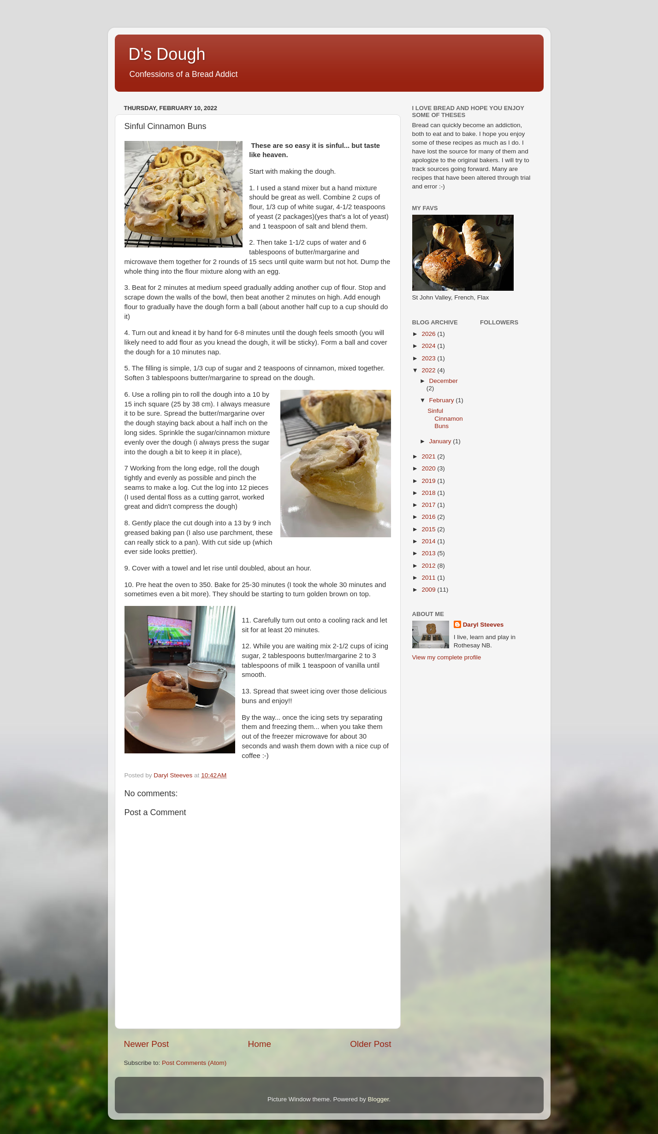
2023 (429, 358)
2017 (429, 504)
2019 (429, 480)
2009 (429, 589)
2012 (429, 565)
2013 (429, 553)
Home (259, 1044)
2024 (429, 345)
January (441, 441)
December (443, 380)
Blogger (378, 1099)
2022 (429, 370)
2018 (429, 492)
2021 (429, 456)
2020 (429, 468)
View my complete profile (446, 657)
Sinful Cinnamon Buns (445, 418)
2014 (429, 541)
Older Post (370, 1044)
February (442, 400)
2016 (429, 516)
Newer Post (146, 1044)
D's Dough (167, 54)
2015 (429, 529)
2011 (429, 577)
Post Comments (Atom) (194, 1062)
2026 (429, 333)
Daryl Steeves (483, 624)
